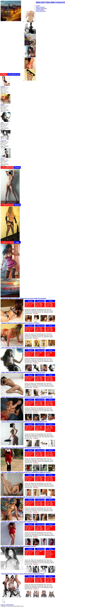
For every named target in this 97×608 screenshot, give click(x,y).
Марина (3, 104)
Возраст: (3, 87)
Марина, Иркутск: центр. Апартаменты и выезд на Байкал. (20, 323)
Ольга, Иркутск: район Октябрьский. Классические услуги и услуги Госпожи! (26, 497)
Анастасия (3, 140)
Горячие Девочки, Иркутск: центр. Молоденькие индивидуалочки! (22, 573)
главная (2, 604)
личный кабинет (9, 604)
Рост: (2, 89)
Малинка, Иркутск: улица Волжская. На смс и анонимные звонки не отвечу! (26, 472)
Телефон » (35, 313)
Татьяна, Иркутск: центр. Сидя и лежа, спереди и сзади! (19, 521)
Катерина (3, 86)
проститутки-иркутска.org (50, 2)
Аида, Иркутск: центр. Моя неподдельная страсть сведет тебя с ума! (23, 347)
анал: (2, 93)
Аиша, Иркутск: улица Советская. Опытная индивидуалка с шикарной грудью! (27, 397)
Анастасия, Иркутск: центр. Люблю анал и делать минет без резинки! (23, 298)
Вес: (2, 90)
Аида (2, 122)
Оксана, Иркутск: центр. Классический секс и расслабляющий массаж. (24, 421)
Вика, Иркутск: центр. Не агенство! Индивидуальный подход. (21, 447)
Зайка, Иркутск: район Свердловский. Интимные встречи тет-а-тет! (23, 372)
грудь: (2, 92)
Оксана (2, 158)
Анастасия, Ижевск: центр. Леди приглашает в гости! (18, 546)
